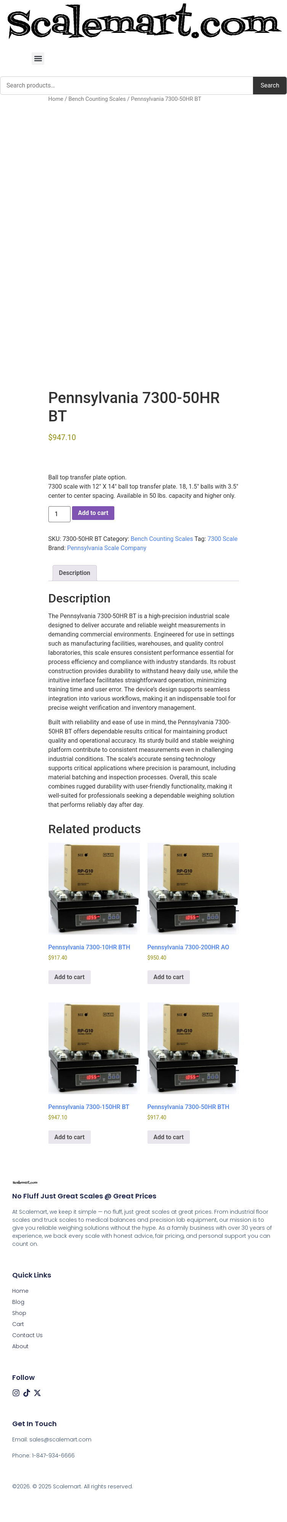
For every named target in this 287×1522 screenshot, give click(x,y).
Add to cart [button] (70, 977)
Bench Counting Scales (97, 99)
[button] (38, 58)
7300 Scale (222, 538)
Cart (18, 1324)
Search (270, 85)
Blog (18, 1302)
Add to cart (93, 513)
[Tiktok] (26, 1393)
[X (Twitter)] (37, 1393)
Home (56, 99)
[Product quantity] (59, 514)
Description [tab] (74, 572)
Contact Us (27, 1335)
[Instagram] (16, 1393)
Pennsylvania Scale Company (106, 548)
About (20, 1346)
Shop (19, 1313)
